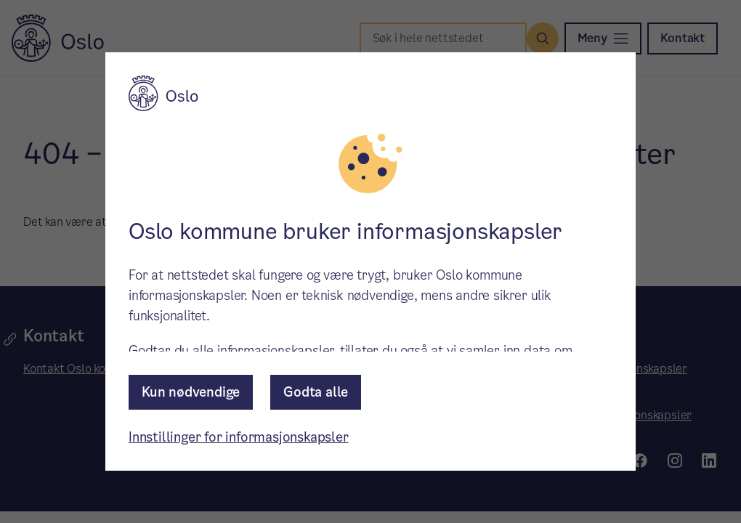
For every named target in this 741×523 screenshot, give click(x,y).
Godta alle (315, 392)
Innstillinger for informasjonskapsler (239, 437)
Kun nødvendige (191, 392)
